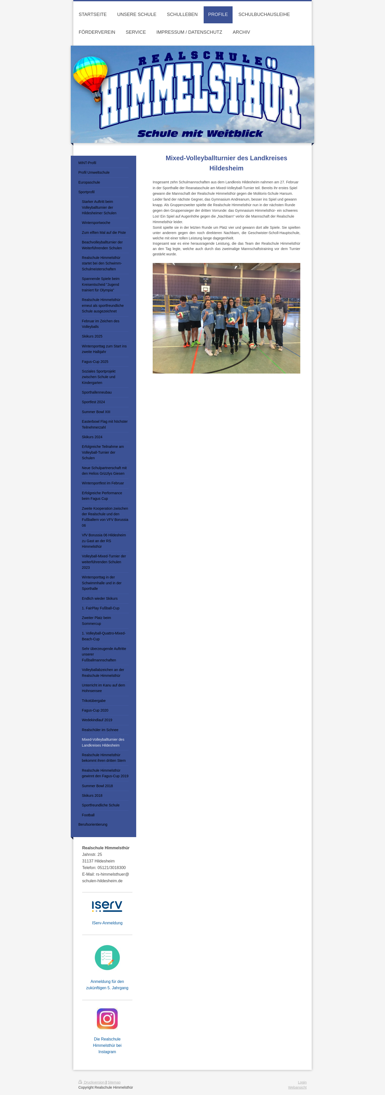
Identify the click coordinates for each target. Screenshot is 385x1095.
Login (302, 1082)
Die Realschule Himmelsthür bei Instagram (107, 1045)
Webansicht (297, 1087)
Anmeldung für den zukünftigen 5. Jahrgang (107, 984)
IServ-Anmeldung (107, 923)
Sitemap (114, 1082)
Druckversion (92, 1082)
